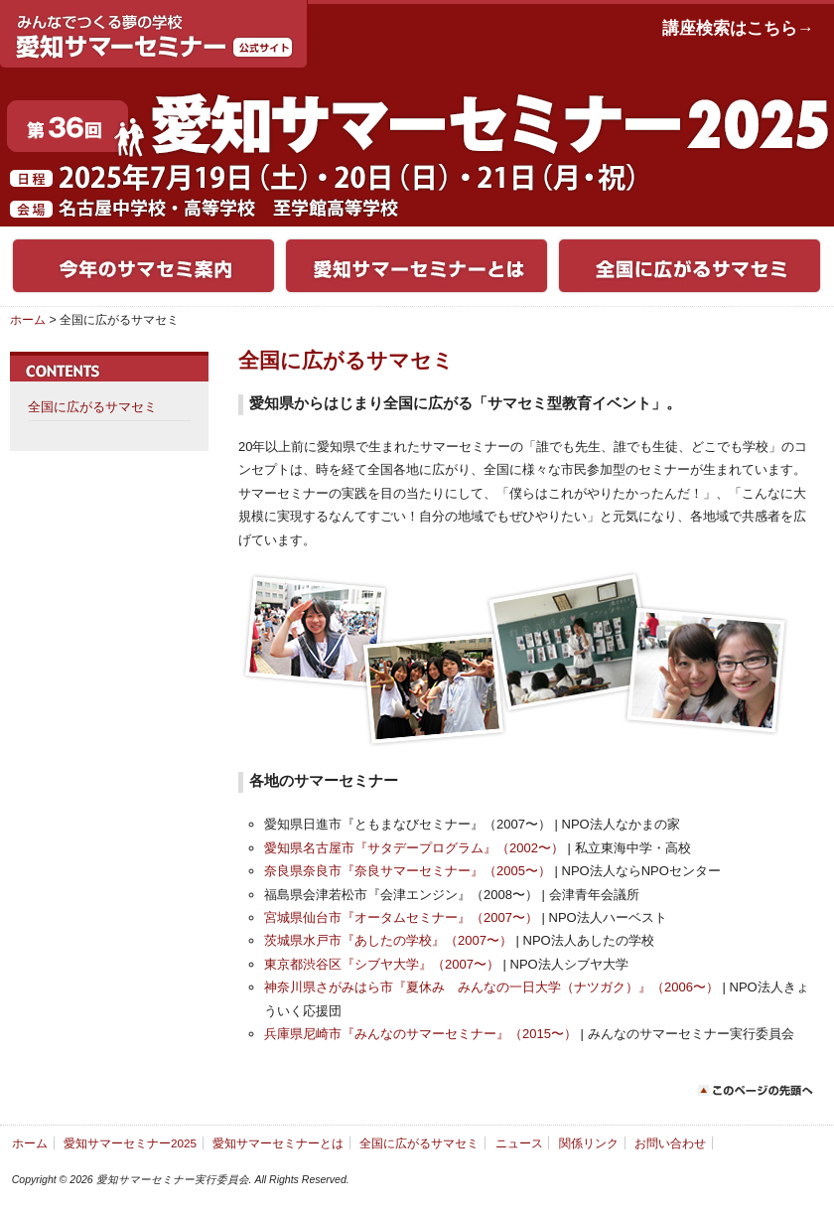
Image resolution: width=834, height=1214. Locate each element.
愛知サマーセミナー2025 (130, 1143)
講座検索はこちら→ (738, 28)
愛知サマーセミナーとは (278, 1143)
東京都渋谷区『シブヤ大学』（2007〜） (381, 964)
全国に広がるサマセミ (92, 406)
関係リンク (589, 1143)
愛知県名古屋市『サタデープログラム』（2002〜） (414, 847)
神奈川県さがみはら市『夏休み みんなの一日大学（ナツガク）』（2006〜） (491, 987)
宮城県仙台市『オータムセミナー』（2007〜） (401, 917)
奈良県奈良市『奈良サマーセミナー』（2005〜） (407, 870)
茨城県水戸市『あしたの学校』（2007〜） (388, 940)
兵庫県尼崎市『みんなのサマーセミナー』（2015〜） (420, 1033)
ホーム (28, 320)
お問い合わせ (670, 1143)
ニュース (519, 1143)
